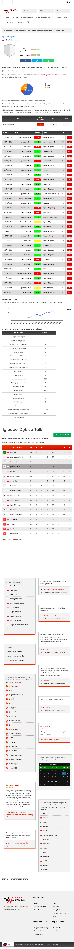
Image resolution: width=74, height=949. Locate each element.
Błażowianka (27, 147)
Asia (43, 852)
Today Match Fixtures (14, 652)
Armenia (44, 844)
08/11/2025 (8, 222)
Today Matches (58, 910)
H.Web (10, 742)
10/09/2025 (8, 264)
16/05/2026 (8, 165)
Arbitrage (20, 22)
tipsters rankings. (15, 682)
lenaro (10, 725)
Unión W (45, 681)
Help (65, 18)
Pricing (15, 18)
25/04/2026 (8, 180)
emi (10, 699)
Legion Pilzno (47, 212)
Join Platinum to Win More (49, 740)
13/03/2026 (8, 208)
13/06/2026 (8, 137)
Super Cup (12, 594)
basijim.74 (45, 726)
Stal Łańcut (47, 203)
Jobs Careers (57, 931)
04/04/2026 (8, 194)
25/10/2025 (8, 231)
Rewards (48, 2)
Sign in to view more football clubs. (52, 652)
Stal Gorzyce (47, 151)
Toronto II (45, 707)
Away (15, 71)
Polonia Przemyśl (49, 142)
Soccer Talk (10, 22)
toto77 (11, 703)
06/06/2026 (8, 142)
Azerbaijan (45, 865)
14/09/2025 (8, 259)
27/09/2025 (8, 250)
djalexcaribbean (13, 785)
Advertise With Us (27, 2)
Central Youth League (15, 603)
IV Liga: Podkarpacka (10, 40)
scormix (11, 712)
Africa (43, 813)
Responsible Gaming (41, 928)
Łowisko (45, 170)
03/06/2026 (8, 147)
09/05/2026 (8, 170)
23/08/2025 (8, 278)
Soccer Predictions (40, 907)
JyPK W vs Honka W (49, 616)
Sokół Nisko (47, 175)
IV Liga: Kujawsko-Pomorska (17, 625)
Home (7, 18)
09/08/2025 (8, 292)
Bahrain (44, 870)
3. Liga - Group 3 (14, 612)
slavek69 (11, 768)
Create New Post (62, 435)
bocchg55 (12, 764)
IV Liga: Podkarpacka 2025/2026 (42, 30)
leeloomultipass (14, 759)
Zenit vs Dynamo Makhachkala (18, 843)
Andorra (44, 826)
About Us (17, 2)
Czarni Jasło (47, 161)
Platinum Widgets (27, 18)
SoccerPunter (8, 30)
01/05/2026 (8, 175)
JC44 (10, 738)
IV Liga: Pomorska (14, 620)
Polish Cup (12, 590)
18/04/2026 (8, 184)
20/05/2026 (8, 161)
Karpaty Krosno (26, 208)
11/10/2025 (8, 241)
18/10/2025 (8, 236)
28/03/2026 (8, 198)
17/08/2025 (8, 288)
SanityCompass (14, 755)
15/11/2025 (8, 217)
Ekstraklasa (12, 586)
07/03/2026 (8, 212)
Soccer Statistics (19, 30)
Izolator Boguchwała (24, 137)
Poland (28, 30)
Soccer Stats (57, 904)
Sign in (8, 846)
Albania (44, 818)
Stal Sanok (46, 184)
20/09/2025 (8, 255)
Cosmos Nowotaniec (51, 194)
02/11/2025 (8, 227)
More (9, 629)
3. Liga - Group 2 (14, 607)
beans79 (11, 747)
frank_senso (12, 686)
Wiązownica (27, 156)
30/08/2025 (8, 274)
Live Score (56, 907)
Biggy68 (11, 708)
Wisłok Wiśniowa (25, 198)
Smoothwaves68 (14, 734)
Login (60, 2)
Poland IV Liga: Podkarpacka (48, 75)
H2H (69, 137)
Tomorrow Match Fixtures (15, 660)
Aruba (43, 848)
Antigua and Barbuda (48, 835)
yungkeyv (11, 751)
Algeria (43, 822)
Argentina (44, 839)
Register (67, 3)
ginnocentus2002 (14, 695)
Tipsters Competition (43, 18)
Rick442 (11, 690)
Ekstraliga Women (14, 599)
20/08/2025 (8, 283)
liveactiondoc (13, 721)
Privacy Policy (38, 934)
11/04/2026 (8, 189)
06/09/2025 (8, 269)
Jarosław (28, 180)
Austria (44, 861)
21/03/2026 (8, 203)
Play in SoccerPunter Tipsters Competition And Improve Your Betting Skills (19, 814)
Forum (55, 916)
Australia (44, 857)
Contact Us (39, 2)
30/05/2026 (8, 151)
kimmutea (12, 729)
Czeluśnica (27, 165)
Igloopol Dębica (48, 137)
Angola (44, 831)
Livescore (57, 18)
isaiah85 (11, 716)
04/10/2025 (8, 245)
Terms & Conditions (40, 931)
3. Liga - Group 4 (14, 616)
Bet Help (37, 910)
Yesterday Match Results (15, 656)
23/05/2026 (8, 156)
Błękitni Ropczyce (25, 189)
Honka (44, 649)
